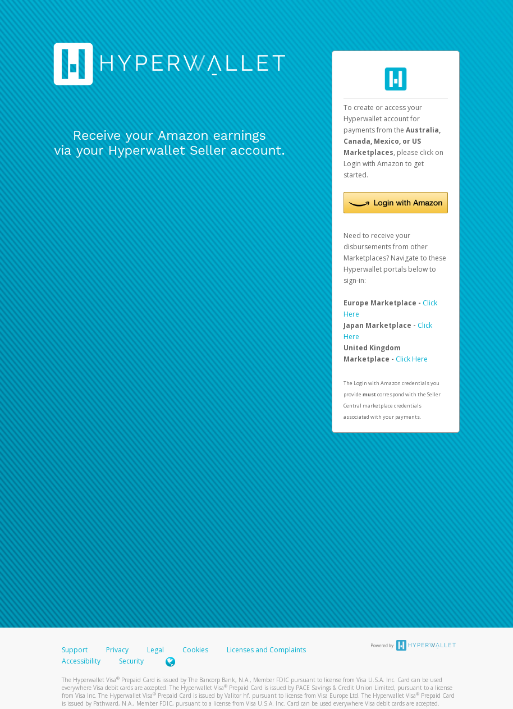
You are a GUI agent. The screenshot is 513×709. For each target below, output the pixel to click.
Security (131, 661)
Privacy (117, 650)
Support (75, 650)
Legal (155, 650)
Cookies (195, 650)
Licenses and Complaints (266, 650)
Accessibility (81, 661)
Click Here (412, 359)
